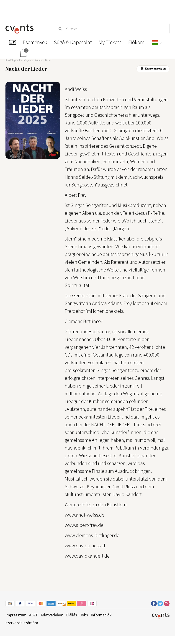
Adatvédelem (52, 615)
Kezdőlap (10, 60)
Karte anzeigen (153, 68)
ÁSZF (33, 615)
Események (25, 60)
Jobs (84, 615)
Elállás (71, 615)
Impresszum (15, 615)
